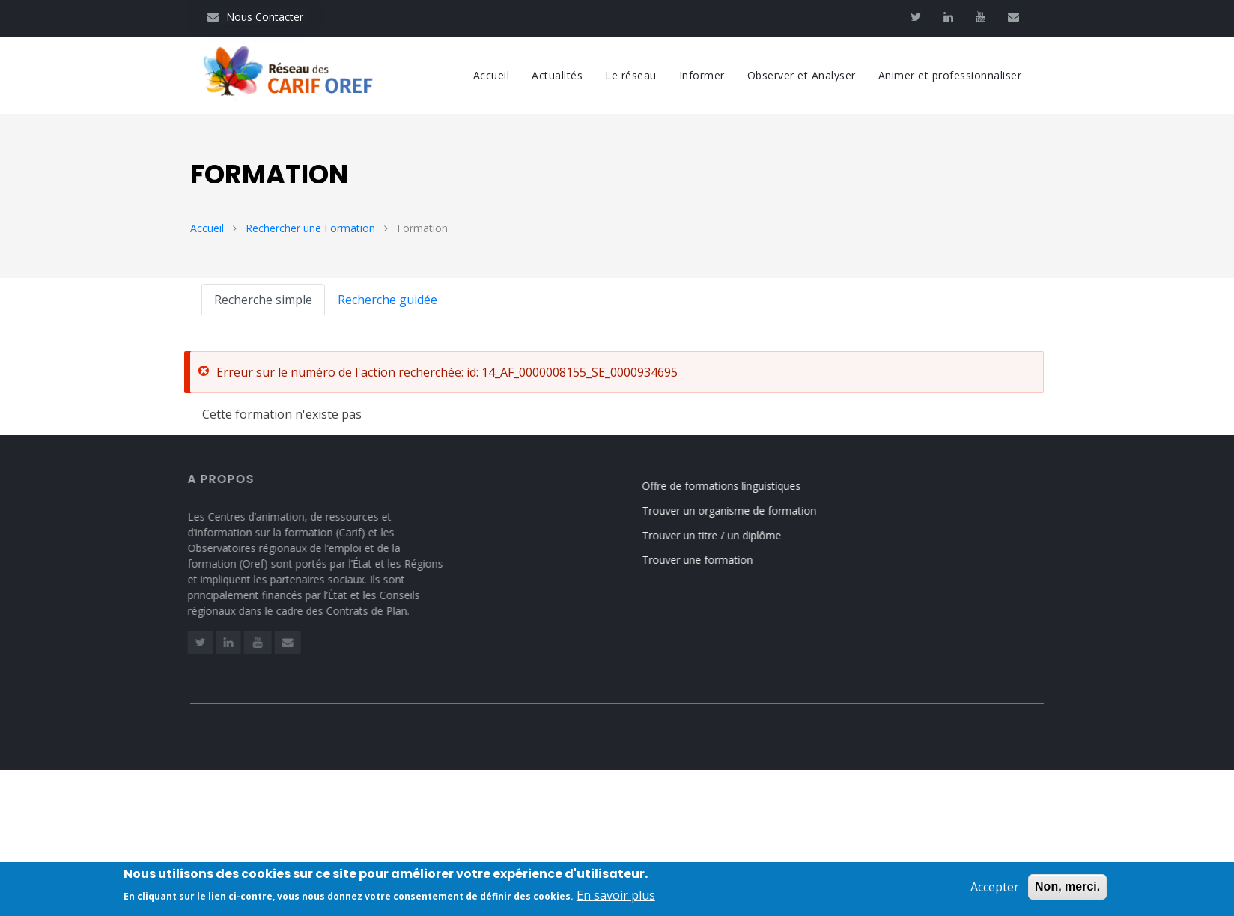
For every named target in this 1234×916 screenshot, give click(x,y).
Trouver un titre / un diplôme (721, 535)
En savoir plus (616, 897)
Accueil (491, 75)
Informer (702, 75)
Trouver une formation (707, 560)
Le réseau (631, 75)
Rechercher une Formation (310, 228)
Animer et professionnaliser (950, 75)
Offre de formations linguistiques (731, 486)
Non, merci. (1067, 888)
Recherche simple (263, 299)
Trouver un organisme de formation (739, 510)
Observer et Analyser (801, 75)
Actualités (557, 75)
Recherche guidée (387, 299)
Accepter (994, 889)
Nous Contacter (255, 17)
